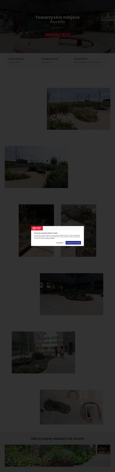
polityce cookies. (49, 238)
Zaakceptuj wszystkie (73, 243)
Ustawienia (59, 243)
